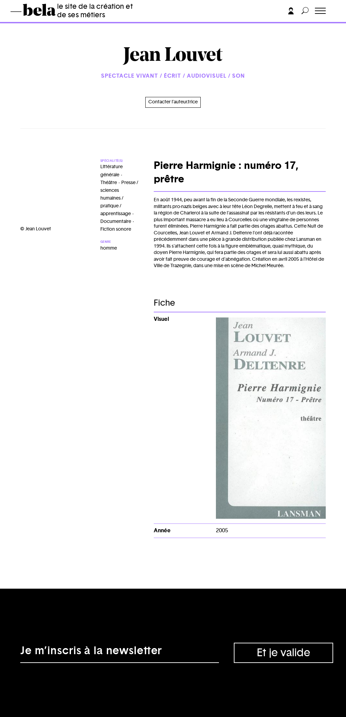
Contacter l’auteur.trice (173, 102)
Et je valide (283, 652)
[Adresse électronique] (119, 653)
